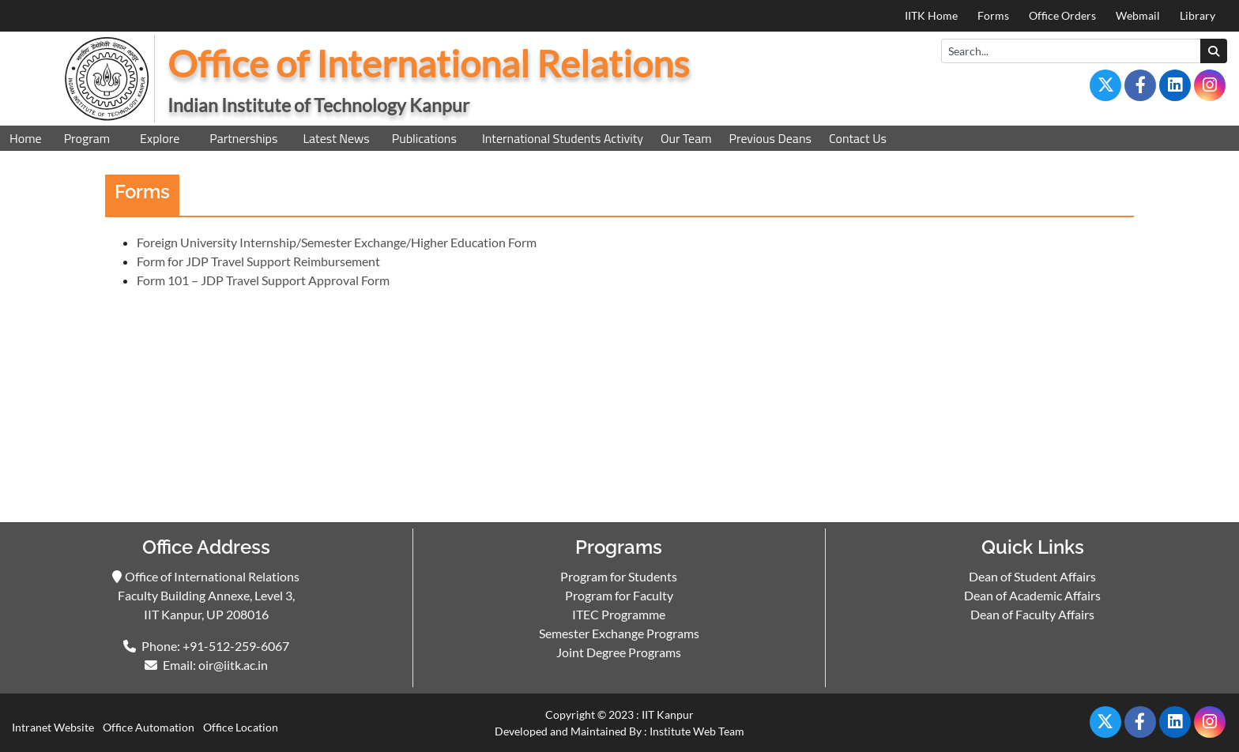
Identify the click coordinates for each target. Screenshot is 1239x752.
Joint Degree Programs (618, 652)
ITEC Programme (618, 614)
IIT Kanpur (668, 714)
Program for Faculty (619, 595)
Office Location (240, 727)
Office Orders (1062, 15)
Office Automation (148, 727)
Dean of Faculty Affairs (1032, 614)
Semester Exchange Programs (619, 633)
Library (1197, 15)
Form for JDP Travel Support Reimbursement (258, 261)
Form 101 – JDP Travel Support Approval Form (263, 280)
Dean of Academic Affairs (1032, 595)
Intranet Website (53, 727)
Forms (993, 15)
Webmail (1138, 15)
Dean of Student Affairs (1032, 576)
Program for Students (618, 576)
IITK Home (931, 15)
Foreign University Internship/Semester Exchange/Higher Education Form (337, 242)
